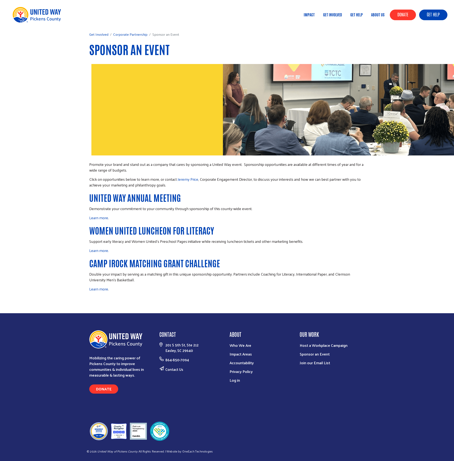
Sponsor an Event (315, 354)
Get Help (433, 14)
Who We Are (240, 345)
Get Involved (332, 14)
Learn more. (99, 250)
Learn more (98, 217)
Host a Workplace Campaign (324, 345)
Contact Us (174, 369)
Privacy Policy (241, 371)
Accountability (242, 362)
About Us (377, 14)
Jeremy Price (188, 179)
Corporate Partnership (61, 21)
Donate (402, 14)
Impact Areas (241, 354)
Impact (309, 14)
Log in (235, 380)
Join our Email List (315, 362)
